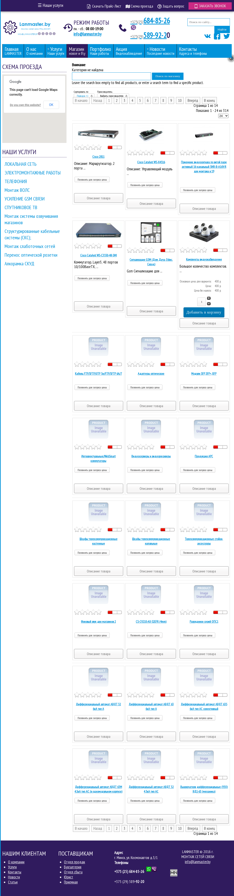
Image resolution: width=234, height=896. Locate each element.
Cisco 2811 (98, 157)
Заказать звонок (210, 5)
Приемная (71, 882)
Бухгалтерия (72, 867)
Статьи (13, 882)
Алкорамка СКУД (19, 263)
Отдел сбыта (73, 872)
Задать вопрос (170, 6)
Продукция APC (204, 456)
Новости (14, 877)
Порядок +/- (83, 96)
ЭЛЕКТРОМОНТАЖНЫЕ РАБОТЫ (33, 172)
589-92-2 (148, 35)
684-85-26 (150, 20)
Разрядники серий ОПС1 (204, 621)
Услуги (12, 867)
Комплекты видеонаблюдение (204, 259)
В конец (209, 100)
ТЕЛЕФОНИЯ (16, 181)
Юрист (68, 877)
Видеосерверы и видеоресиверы (151, 456)
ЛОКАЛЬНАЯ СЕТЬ (21, 164)
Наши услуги (50, 5)
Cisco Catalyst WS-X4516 (151, 162)
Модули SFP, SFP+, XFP (203, 374)
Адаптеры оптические (151, 374)
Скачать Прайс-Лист (104, 6)
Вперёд (193, 100)
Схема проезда (139, 6)
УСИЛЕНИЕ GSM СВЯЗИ (25, 198)
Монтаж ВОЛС (17, 190)
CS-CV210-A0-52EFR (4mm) (151, 621)
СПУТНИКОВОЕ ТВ (21, 207)
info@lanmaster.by (87, 34)
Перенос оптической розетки (31, 255)
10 (180, 100)
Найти (222, 29)
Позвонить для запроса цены (92, 179)
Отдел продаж (74, 861)
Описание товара (98, 198)
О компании (16, 861)
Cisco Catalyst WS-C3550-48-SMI (98, 255)
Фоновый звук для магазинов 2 (98, 621)
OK (51, 105)
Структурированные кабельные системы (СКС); (32, 234)
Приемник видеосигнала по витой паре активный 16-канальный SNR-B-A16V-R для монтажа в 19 (204, 166)
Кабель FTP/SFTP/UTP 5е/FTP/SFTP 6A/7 (98, 374)
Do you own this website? (25, 105)
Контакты (14, 872)
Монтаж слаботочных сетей (30, 246)
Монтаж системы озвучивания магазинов (31, 219)
